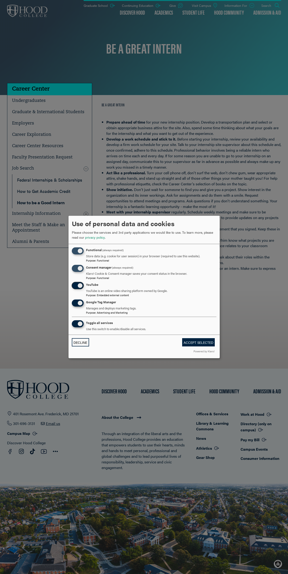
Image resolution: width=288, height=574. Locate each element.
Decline (80, 342)
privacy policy (95, 237)
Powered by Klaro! (204, 351)
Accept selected (198, 342)
